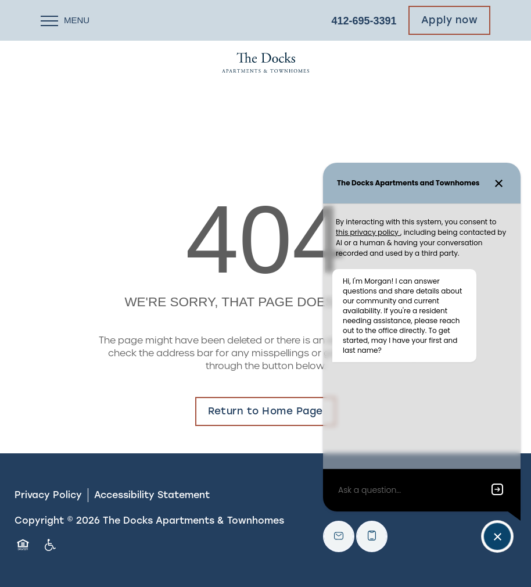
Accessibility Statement (152, 494)
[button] (449, 20)
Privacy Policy (48, 494)
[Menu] (65, 20)
